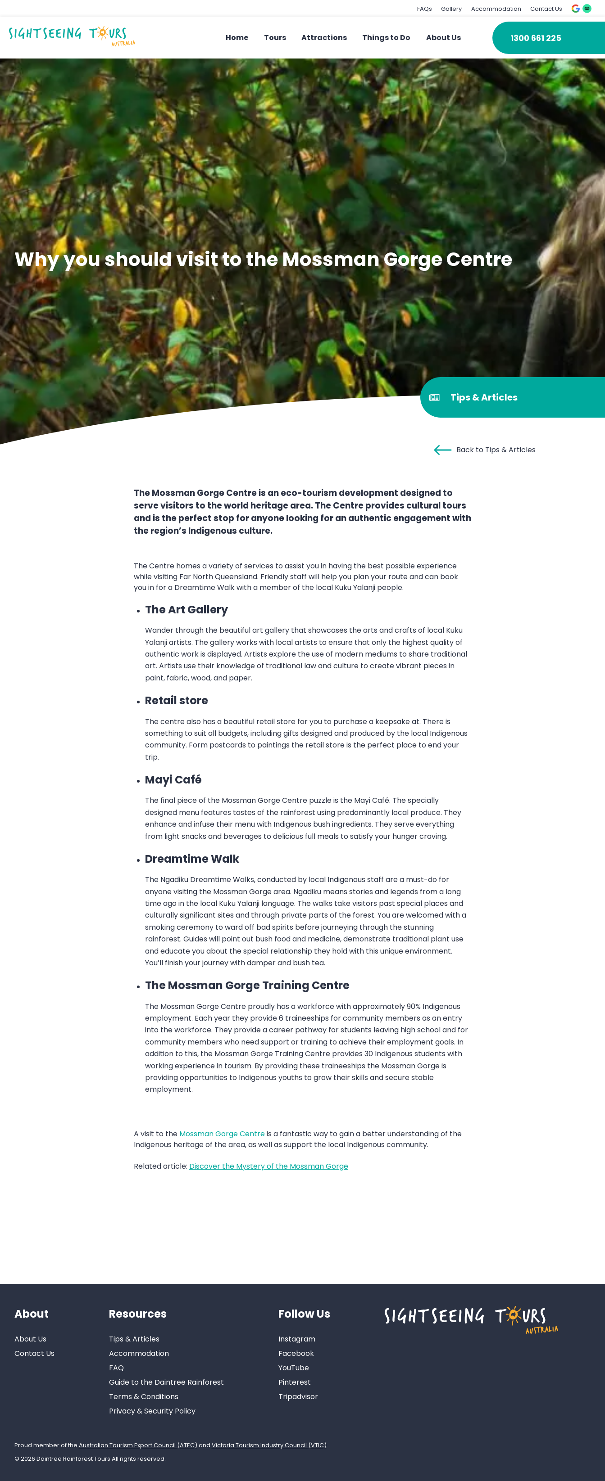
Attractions (324, 37)
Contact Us (546, 9)
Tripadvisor (298, 1396)
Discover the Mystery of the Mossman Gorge (268, 1166)
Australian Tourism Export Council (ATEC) (138, 1445)
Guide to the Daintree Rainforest (166, 1382)
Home (237, 37)
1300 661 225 (535, 38)
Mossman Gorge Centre (222, 1134)
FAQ (116, 1368)
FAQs (424, 9)
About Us (443, 37)
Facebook (296, 1353)
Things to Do (386, 37)
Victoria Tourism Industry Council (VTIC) (269, 1445)
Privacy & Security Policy (152, 1411)
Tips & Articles (134, 1339)
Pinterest (294, 1382)
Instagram (296, 1339)
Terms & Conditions (143, 1396)
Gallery (451, 9)
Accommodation (496, 9)
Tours (275, 37)
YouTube (293, 1368)
